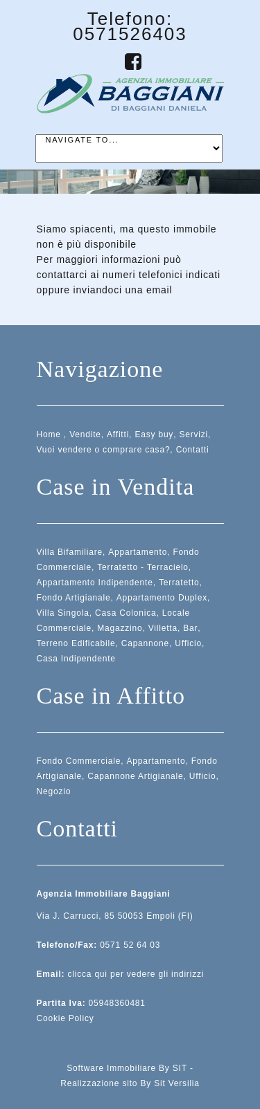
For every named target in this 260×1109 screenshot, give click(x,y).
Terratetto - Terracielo (143, 567)
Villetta (162, 628)
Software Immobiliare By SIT (127, 1068)
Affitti (118, 434)
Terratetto (179, 582)
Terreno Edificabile (76, 643)
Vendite (85, 434)
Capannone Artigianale (135, 776)
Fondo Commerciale (79, 761)
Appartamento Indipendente (95, 582)
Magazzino (119, 628)
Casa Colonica (125, 613)
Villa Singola (63, 613)
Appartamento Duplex (161, 598)
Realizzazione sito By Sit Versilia (130, 1083)
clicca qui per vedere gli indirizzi (135, 974)
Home (49, 434)
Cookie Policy (65, 1018)
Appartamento (137, 552)
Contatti (192, 450)
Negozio (54, 791)
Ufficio (188, 643)
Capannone (145, 643)
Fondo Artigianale (74, 598)
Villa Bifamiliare (70, 552)
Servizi (193, 434)
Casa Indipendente (76, 658)
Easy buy (154, 434)
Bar (190, 628)
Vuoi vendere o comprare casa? (104, 450)
